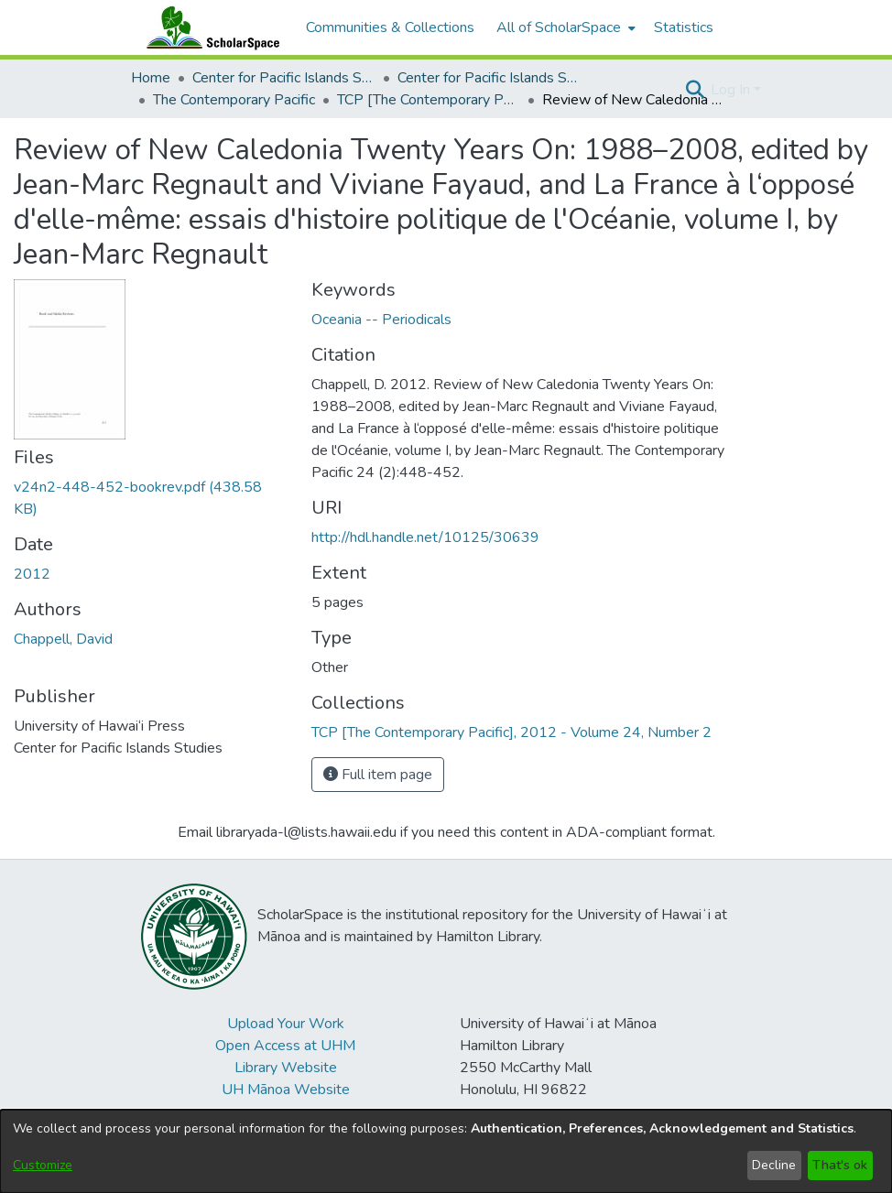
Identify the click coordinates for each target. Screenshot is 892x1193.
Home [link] (150, 78)
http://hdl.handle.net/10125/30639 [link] (425, 537)
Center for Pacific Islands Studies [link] (283, 78)
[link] (511, 732)
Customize (42, 1165)
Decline (774, 1165)
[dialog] (446, 1151)
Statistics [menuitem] (683, 27)
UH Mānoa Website (286, 1089)
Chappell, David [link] (63, 639)
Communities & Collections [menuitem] (390, 27)
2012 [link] (32, 574)
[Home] (209, 27)
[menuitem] (564, 27)
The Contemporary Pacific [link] (234, 100)
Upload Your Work (285, 1024)
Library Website (285, 1067)
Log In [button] (732, 90)
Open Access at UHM (285, 1046)
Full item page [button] (377, 775)
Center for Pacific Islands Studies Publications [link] (489, 78)
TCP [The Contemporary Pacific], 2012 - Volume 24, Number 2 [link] (428, 100)
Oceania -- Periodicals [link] (381, 319)
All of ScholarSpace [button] (558, 27)
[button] (694, 90)
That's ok (839, 1165)
